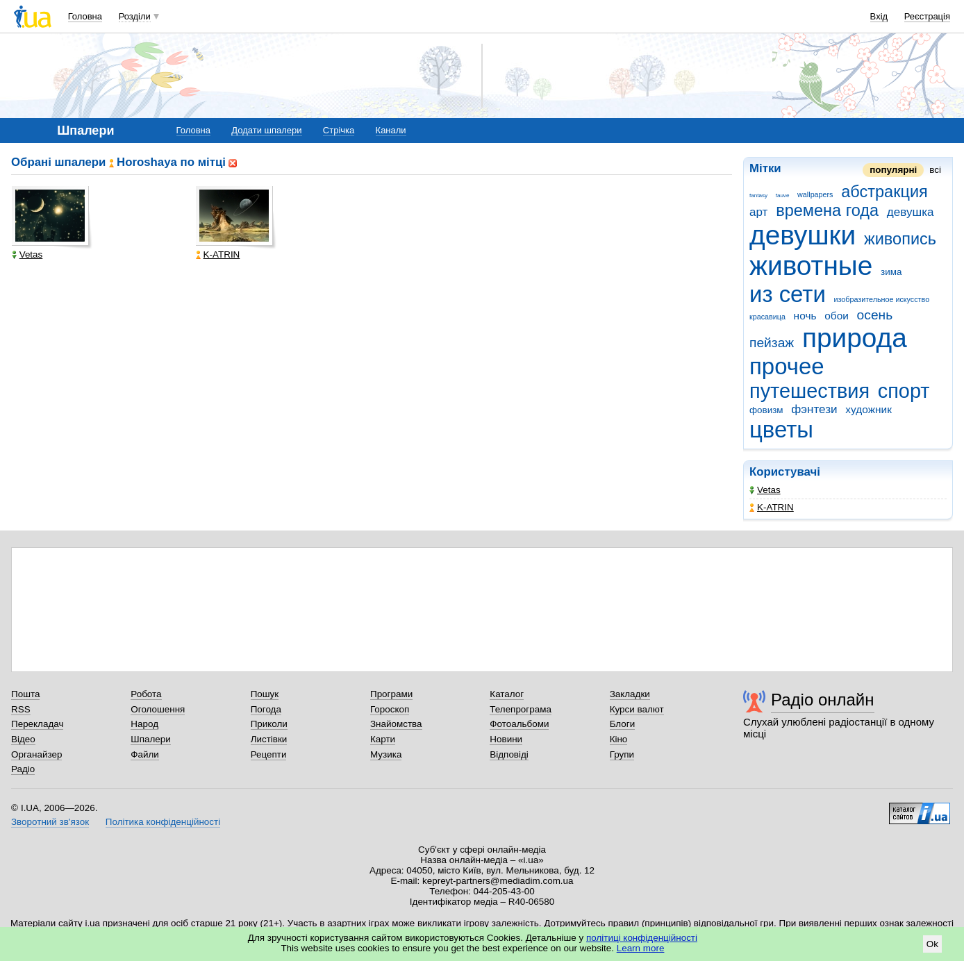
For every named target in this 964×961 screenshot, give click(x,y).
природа (854, 338)
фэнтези (814, 409)
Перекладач (37, 724)
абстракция (884, 192)
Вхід (879, 16)
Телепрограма (520, 709)
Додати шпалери (266, 130)
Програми (391, 694)
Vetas (765, 490)
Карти (382, 739)
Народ (144, 724)
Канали (391, 130)
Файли (145, 754)
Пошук (265, 694)
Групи (622, 754)
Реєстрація (927, 16)
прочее (786, 366)
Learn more (641, 948)
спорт (904, 391)
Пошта (25, 694)
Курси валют (637, 709)
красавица (767, 316)
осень (875, 315)
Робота (146, 694)
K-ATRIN (771, 507)
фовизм (766, 410)
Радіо (23, 769)
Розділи (135, 16)
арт (758, 212)
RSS (21, 709)
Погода (266, 709)
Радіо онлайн (822, 699)
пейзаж (771, 342)
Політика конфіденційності (163, 822)
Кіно (619, 739)
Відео (23, 739)
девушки (802, 235)
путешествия (809, 391)
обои (836, 315)
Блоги (622, 724)
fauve (783, 195)
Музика (385, 754)
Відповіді (509, 754)
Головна (85, 16)
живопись (900, 239)
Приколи (269, 724)
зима (891, 272)
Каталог (507, 694)
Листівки (269, 739)
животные (810, 266)
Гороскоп (389, 709)
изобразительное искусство (882, 299)
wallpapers (815, 194)
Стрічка (338, 130)
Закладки (630, 694)
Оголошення (158, 709)
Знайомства (396, 724)
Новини (506, 739)
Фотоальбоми (519, 724)
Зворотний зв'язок (50, 822)
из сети (787, 294)
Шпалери (150, 739)
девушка (910, 212)
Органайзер (36, 754)
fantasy (758, 195)
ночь (805, 315)
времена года (827, 210)
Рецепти (269, 754)
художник (868, 409)
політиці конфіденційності (641, 938)
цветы (781, 429)
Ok (932, 944)
